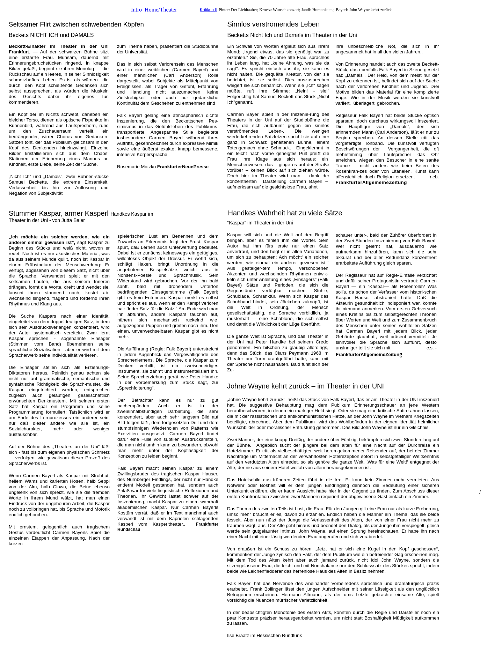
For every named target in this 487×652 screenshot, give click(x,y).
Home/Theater (161, 10)
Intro (136, 10)
